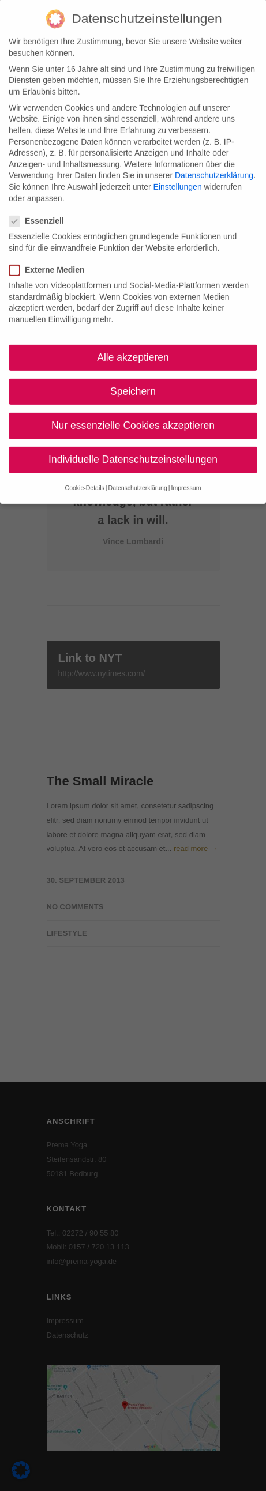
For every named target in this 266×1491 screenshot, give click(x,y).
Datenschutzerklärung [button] (137, 476)
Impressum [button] (186, 476)
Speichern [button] (133, 380)
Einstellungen (177, 175)
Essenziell (41, 209)
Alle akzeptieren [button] (133, 346)
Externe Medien (51, 258)
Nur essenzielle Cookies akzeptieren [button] (133, 414)
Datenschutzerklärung (214, 164)
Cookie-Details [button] (84, 476)
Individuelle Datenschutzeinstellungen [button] (133, 448)
